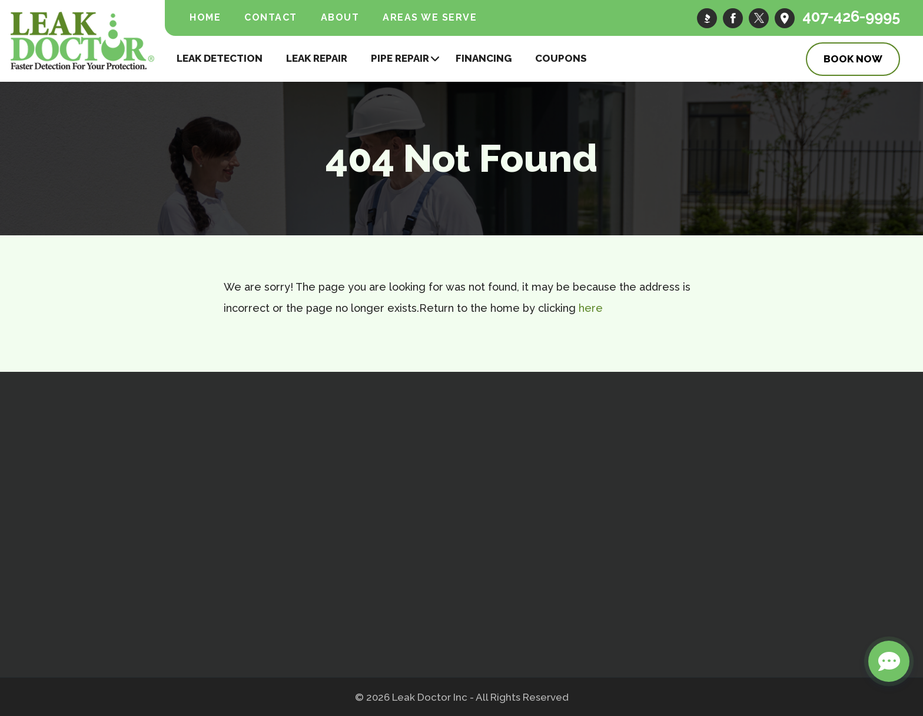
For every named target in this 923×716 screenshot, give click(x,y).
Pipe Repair (400, 58)
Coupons (561, 58)
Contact (270, 17)
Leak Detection (220, 58)
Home (205, 17)
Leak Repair (316, 58)
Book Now (853, 58)
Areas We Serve (430, 17)
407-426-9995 (844, 17)
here (591, 307)
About (340, 17)
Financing (484, 58)
